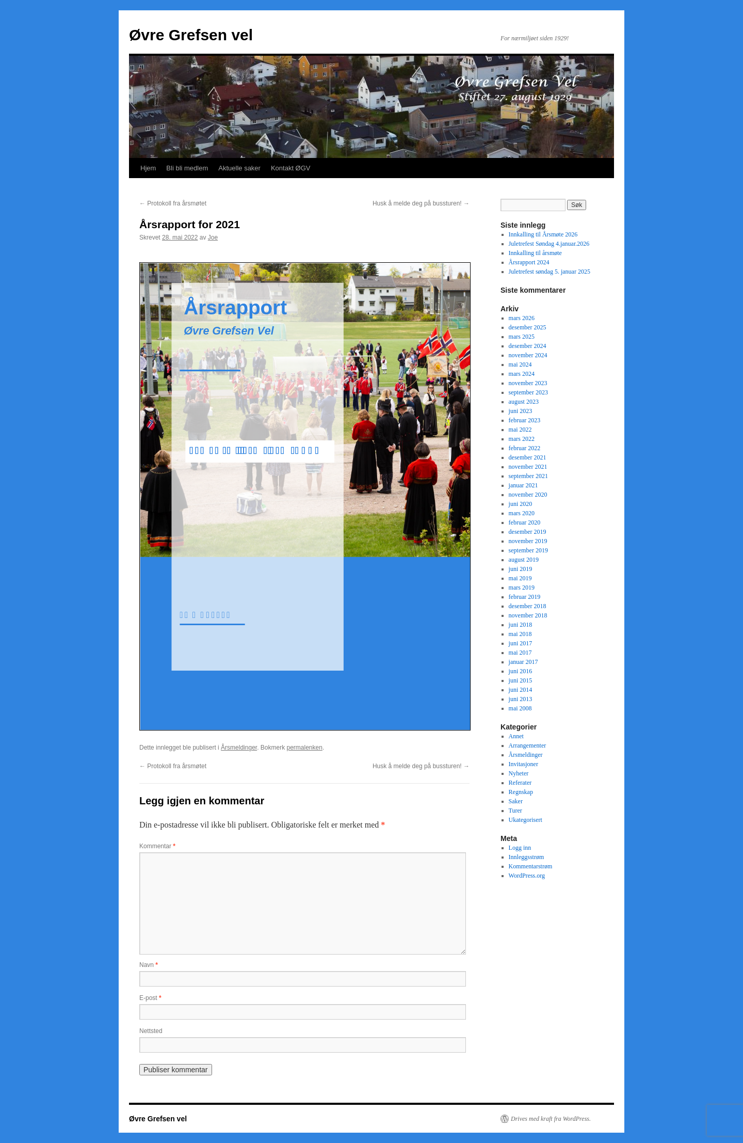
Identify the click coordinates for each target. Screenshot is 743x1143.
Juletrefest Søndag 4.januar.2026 (549, 243)
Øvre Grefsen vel (191, 34)
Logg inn (520, 847)
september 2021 (528, 476)
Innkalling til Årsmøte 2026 (543, 234)
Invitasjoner (523, 764)
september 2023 (528, 392)
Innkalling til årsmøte (535, 253)
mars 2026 (522, 318)
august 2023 (524, 401)
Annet (516, 736)
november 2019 (528, 541)
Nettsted (151, 1031)
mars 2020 (522, 513)
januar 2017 (523, 661)
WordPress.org (527, 875)
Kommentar (157, 846)
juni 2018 (520, 624)
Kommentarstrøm (531, 866)
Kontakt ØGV (291, 168)
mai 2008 (520, 708)
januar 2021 (523, 485)
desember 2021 (527, 457)
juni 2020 (520, 503)
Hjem (148, 168)
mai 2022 (520, 429)
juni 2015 (520, 680)
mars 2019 (522, 587)
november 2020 (528, 494)
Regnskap (521, 792)
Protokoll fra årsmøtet (172, 203)
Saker (516, 801)
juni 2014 (520, 689)
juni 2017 (520, 643)
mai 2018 (520, 634)
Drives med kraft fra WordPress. (551, 1118)
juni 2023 (520, 411)
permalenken (304, 747)
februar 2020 (525, 522)
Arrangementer (527, 745)
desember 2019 (527, 531)
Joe (213, 237)
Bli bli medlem (187, 168)
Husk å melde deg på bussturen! (421, 203)
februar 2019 (525, 596)
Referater (520, 782)
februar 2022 (525, 448)
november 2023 (528, 383)
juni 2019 (520, 569)
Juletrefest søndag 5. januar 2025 (549, 271)
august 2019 (524, 559)
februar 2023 (525, 420)
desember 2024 (527, 346)
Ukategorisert (525, 819)
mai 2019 (520, 578)
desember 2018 (527, 606)
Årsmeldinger (239, 747)
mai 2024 (520, 364)
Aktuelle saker (239, 168)
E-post (150, 998)
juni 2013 (520, 699)
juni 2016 (520, 671)
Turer (515, 810)
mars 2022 (522, 438)
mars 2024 (522, 373)
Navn (148, 965)
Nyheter (519, 773)
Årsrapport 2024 (529, 262)
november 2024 (528, 355)
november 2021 (528, 466)
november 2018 (528, 615)
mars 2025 (522, 336)
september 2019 (528, 550)
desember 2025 (527, 327)
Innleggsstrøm (526, 857)
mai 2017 (520, 652)
